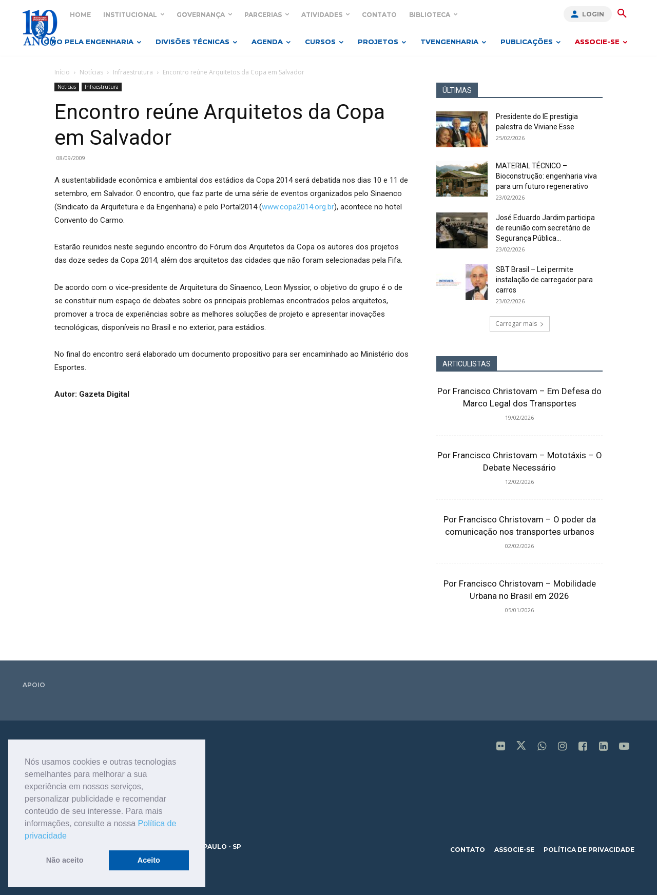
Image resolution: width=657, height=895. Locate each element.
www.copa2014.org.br (298, 206)
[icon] (501, 747)
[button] (70, 836)
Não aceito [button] (65, 860)
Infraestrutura (133, 72)
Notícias (91, 72)
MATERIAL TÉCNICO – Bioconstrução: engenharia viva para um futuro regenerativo (546, 176)
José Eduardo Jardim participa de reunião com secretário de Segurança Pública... (545, 227)
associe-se (514, 849)
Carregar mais (519, 323)
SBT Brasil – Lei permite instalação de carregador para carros (544, 279)
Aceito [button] (149, 860)
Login (593, 14)
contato (467, 849)
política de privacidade (589, 849)
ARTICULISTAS (466, 364)
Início (62, 72)
